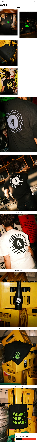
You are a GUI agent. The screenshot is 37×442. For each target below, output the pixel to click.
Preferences (32, 438)
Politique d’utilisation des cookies (22, 440)
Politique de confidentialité (29, 440)
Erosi (18, 7)
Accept (19, 438)
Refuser (25, 438)
